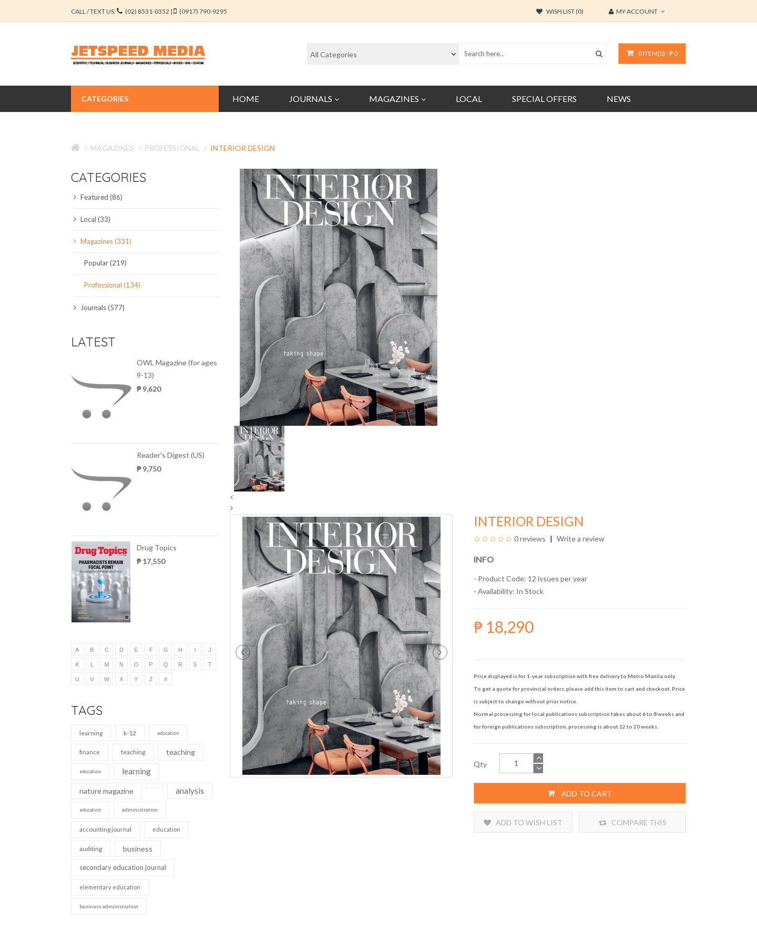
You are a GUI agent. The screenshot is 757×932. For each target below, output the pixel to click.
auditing (90, 849)
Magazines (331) (102, 241)
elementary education (109, 887)
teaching (133, 752)
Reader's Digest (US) (170, 454)
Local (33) (92, 219)
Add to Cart (580, 793)
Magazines (112, 148)
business (137, 848)
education (168, 733)
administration (140, 809)
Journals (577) (99, 307)
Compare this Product (633, 822)
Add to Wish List (523, 822)
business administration (108, 906)
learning (91, 733)
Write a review (580, 538)
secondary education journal (122, 867)
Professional (172, 148)
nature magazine (106, 790)
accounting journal (105, 829)
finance (89, 752)
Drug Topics (157, 547)
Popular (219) (105, 263)
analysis (190, 790)
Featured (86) (98, 197)
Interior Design (242, 148)
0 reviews (530, 538)
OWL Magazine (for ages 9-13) (177, 369)
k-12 (130, 733)
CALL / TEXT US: (149, 11)
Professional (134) (112, 285)
